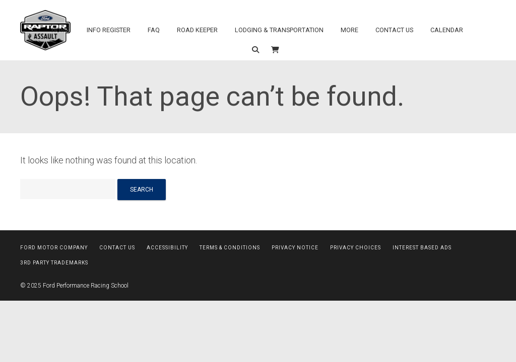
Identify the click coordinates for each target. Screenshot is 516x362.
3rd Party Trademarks (54, 262)
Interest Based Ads (422, 247)
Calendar (446, 30)
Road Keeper (197, 30)
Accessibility (167, 247)
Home (60, 30)
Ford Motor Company (54, 247)
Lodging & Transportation (279, 30)
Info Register (109, 30)
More (349, 30)
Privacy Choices (355, 247)
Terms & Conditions (230, 247)
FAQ (154, 30)
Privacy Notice (295, 247)
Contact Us (394, 30)
